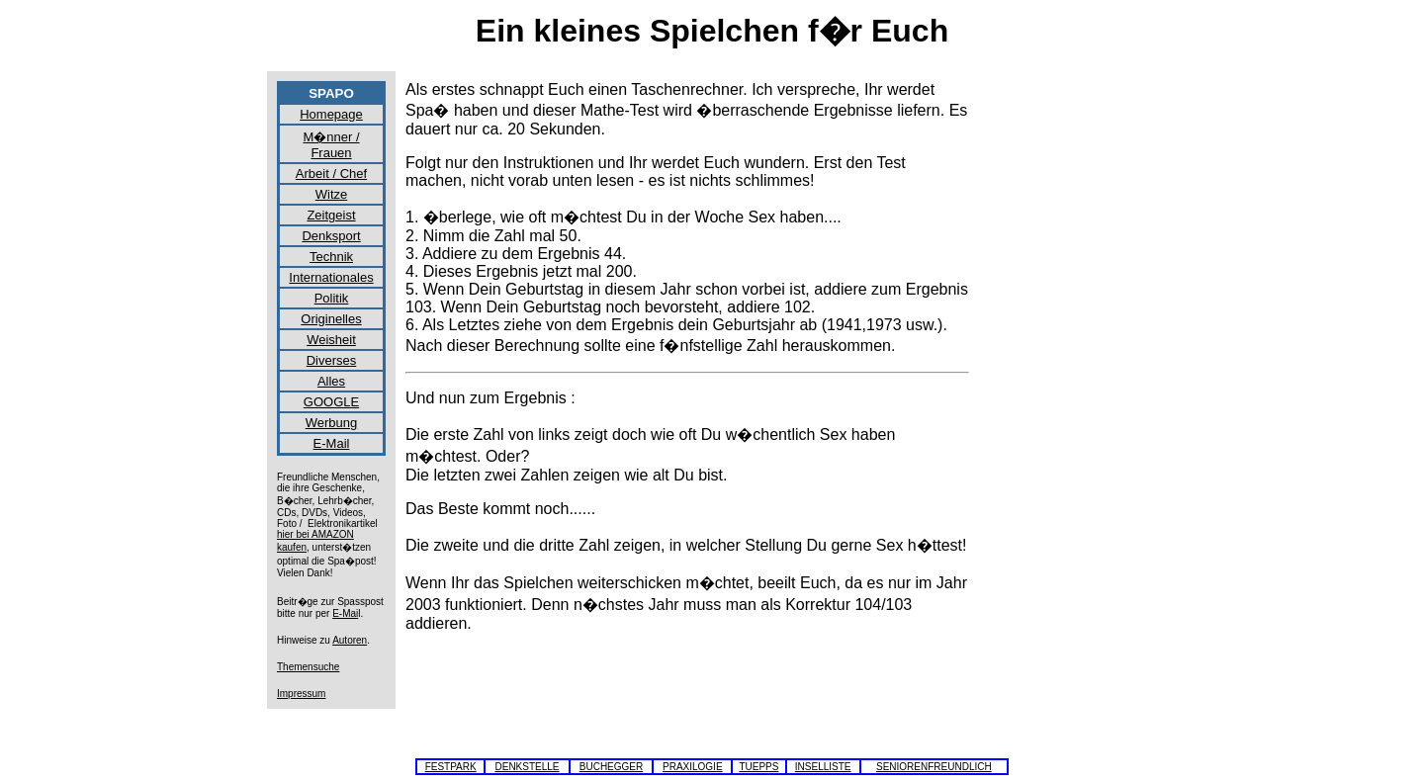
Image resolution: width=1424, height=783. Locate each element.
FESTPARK (451, 766)
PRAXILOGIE (693, 766)
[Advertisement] (1068, 377)
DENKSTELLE (526, 766)
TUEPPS (758, 766)
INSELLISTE (823, 766)
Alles (331, 381)
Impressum (301, 693)
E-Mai (345, 613)
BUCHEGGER (611, 766)
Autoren (349, 640)
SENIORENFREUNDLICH (934, 766)
